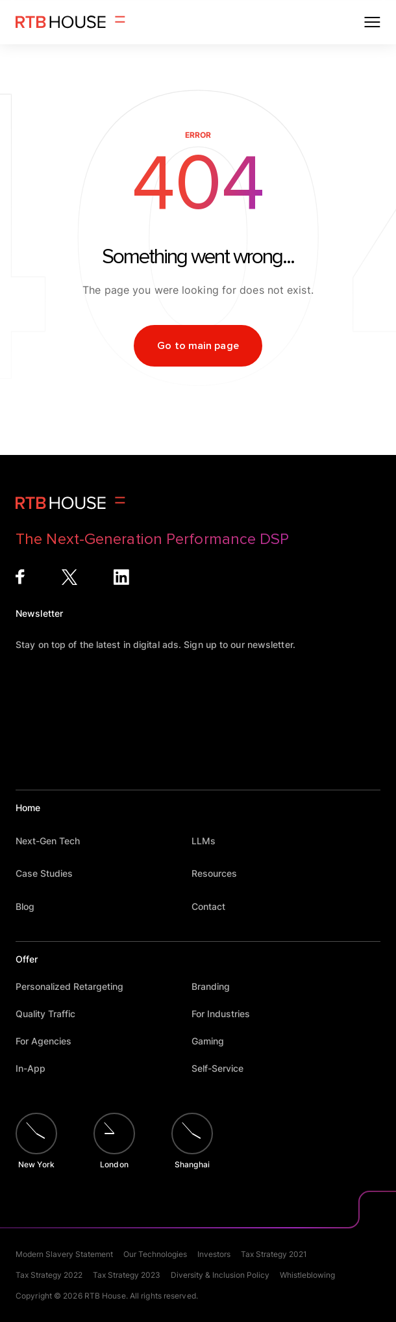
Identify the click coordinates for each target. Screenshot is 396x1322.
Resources (220, 873)
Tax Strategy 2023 (126, 1275)
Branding (217, 986)
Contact (215, 906)
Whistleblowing (307, 1275)
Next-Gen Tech (54, 840)
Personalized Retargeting (76, 986)
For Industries (227, 1013)
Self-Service (224, 1068)
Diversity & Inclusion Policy (220, 1275)
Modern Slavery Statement (64, 1254)
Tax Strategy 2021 (274, 1254)
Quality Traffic (52, 1013)
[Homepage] (70, 22)
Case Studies (50, 873)
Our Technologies (155, 1254)
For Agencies (50, 1040)
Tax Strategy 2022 (49, 1275)
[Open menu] (372, 22)
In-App (37, 1068)
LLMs (210, 840)
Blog (31, 906)
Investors (213, 1254)
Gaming (214, 1040)
